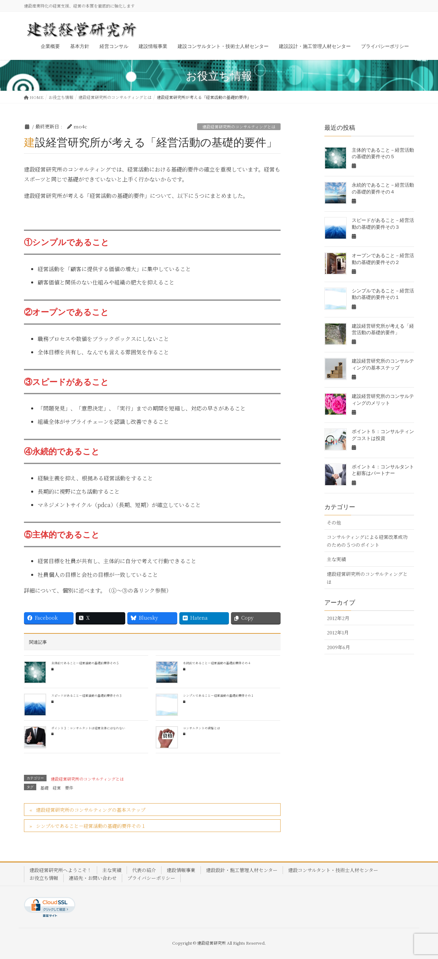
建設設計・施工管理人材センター (242, 870)
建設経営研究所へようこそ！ (60, 870)
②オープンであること (66, 312)
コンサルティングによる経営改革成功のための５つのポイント (367, 540)
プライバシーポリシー (151, 877)
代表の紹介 (144, 870)
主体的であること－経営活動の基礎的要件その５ (85, 663)
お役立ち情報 (43, 877)
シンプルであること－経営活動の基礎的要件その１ (218, 695)
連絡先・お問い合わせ (93, 877)
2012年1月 (338, 632)
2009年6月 (338, 647)
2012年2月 (338, 618)
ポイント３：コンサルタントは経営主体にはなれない (88, 728)
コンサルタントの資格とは (201, 728)
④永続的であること (62, 451)
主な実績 (336, 559)
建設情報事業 (181, 870)
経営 (57, 788)
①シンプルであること (66, 242)
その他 (334, 522)
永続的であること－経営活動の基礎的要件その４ (217, 663)
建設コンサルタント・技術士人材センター (333, 870)
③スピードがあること (66, 382)
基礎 (44, 788)
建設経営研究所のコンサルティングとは (238, 126)
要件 (69, 788)
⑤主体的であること (62, 534)
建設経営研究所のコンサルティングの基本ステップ (90, 809)
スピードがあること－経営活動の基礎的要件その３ (86, 695)
